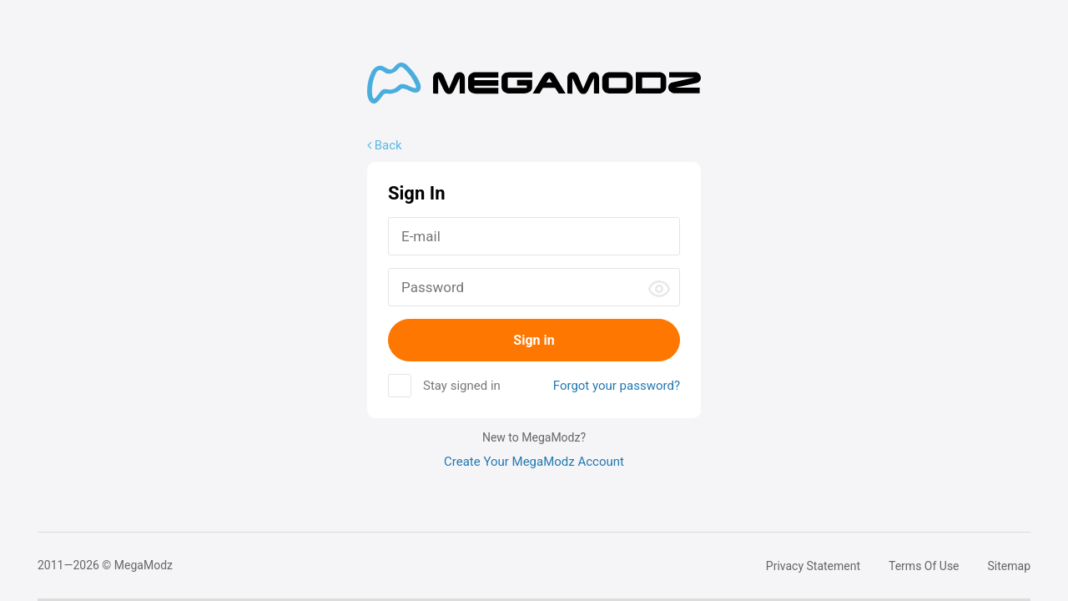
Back (384, 145)
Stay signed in (462, 385)
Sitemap (1009, 566)
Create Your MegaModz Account (534, 461)
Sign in (533, 340)
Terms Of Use (924, 566)
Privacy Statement (813, 566)
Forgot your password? (616, 385)
